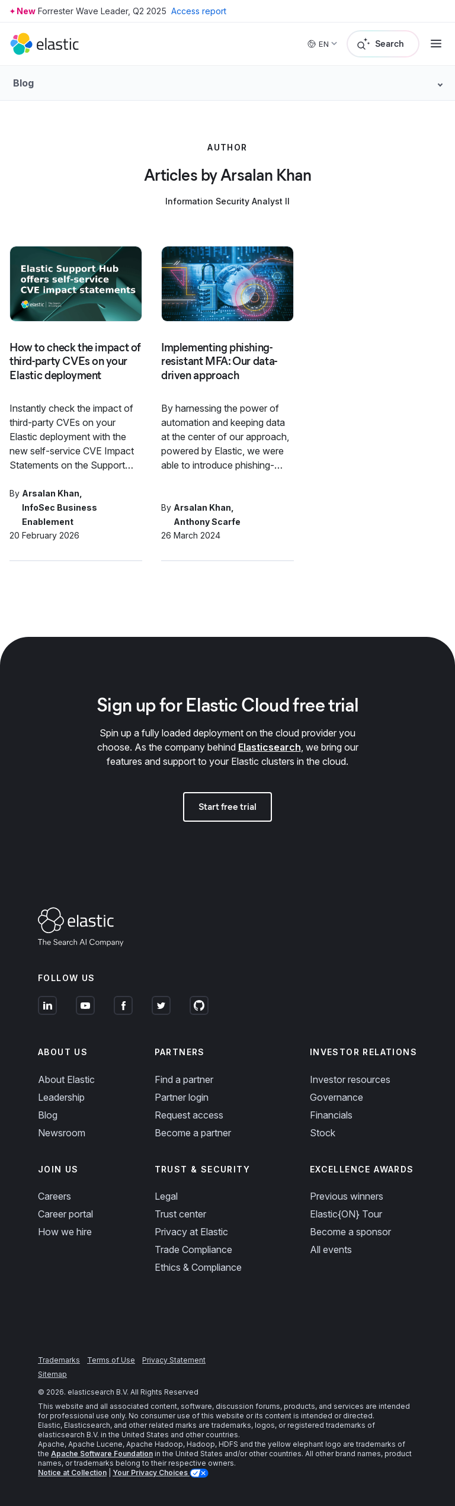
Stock (322, 1133)
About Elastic (66, 1079)
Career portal (65, 1214)
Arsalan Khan (50, 493)
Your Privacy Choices (151, 1472)
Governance (336, 1097)
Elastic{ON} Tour (346, 1214)
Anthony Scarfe (207, 522)
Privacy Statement (174, 1360)
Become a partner (193, 1133)
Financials (331, 1115)
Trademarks (59, 1360)
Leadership (61, 1097)
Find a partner (184, 1079)
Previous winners (346, 1196)
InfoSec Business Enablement (59, 514)
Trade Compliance (193, 1249)
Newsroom (61, 1133)
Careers (54, 1196)
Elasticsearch (269, 747)
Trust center (180, 1214)
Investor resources (350, 1079)
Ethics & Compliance (198, 1267)
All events (331, 1249)
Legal (166, 1196)
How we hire (65, 1232)
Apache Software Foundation (102, 1453)
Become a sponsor (350, 1232)
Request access (189, 1115)
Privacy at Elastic (191, 1232)
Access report (198, 11)
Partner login (182, 1097)
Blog (47, 1115)
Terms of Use (111, 1360)
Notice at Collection (72, 1472)
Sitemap (52, 1374)
